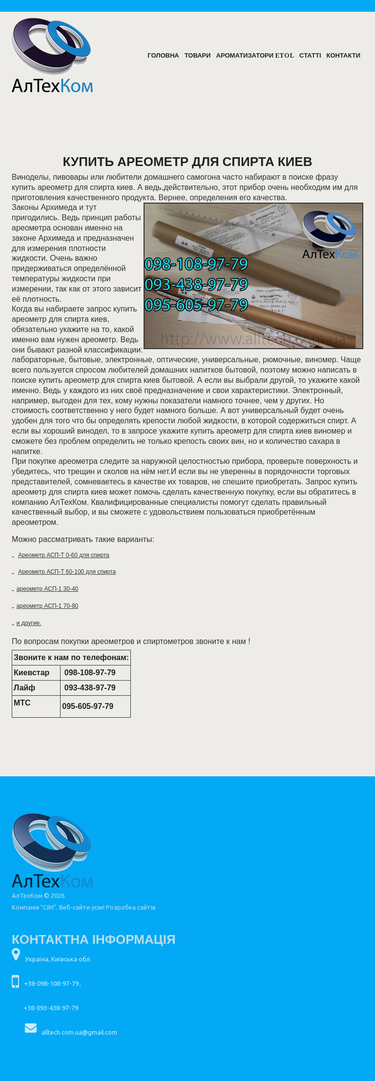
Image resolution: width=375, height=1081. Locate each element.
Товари (198, 55)
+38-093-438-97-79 (50, 1007)
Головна (163, 55)
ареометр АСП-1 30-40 (47, 588)
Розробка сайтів (131, 907)
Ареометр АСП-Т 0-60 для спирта (63, 555)
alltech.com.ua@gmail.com (79, 1032)
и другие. (29, 623)
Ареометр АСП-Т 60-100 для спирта (67, 571)
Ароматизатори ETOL (255, 55)
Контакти (344, 55)
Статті (310, 55)
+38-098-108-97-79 (51, 983)
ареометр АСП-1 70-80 (47, 606)
